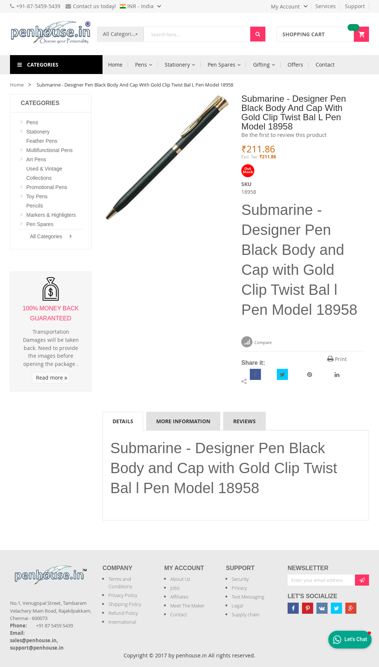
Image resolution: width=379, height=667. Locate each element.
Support (355, 6)
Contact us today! (91, 6)
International (122, 622)
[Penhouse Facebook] (293, 608)
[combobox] (197, 34)
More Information (183, 421)
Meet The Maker (187, 605)
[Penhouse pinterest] (307, 608)
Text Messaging (248, 596)
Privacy (239, 588)
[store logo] (50, 34)
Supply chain (245, 614)
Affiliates (179, 596)
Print (337, 359)
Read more (51, 377)
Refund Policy (123, 613)
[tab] (123, 421)
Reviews (244, 421)
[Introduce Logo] (10, 588)
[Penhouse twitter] (336, 608)
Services (325, 6)
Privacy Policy (122, 595)
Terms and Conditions (120, 583)
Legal (237, 605)
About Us (180, 579)
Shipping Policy (124, 604)
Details (123, 421)
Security (240, 579)
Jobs (175, 588)
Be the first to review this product (283, 134)
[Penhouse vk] (322, 608)
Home (17, 84)
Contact (178, 614)
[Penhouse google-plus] (350, 608)
